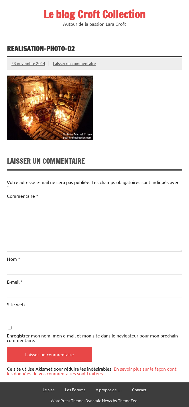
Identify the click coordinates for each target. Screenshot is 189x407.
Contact (139, 390)
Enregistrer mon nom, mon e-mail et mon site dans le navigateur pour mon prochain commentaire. (92, 337)
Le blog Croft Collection (94, 14)
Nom (13, 258)
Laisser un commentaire (74, 63)
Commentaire (22, 195)
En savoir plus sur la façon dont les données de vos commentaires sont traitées (91, 371)
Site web (16, 304)
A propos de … (109, 390)
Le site (49, 390)
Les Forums (75, 390)
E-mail (15, 281)
